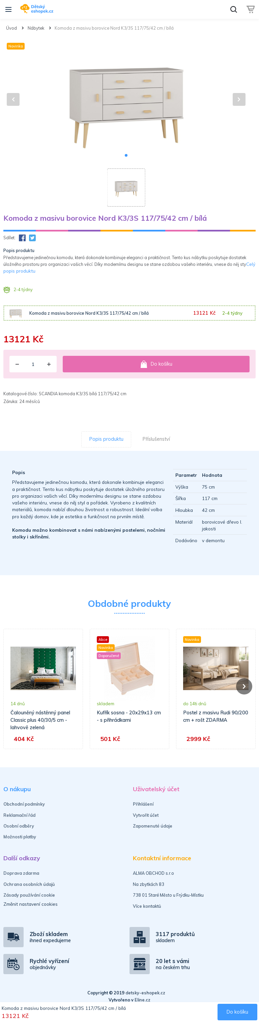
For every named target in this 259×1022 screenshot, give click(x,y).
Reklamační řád (19, 815)
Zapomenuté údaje (152, 826)
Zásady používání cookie (29, 895)
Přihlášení (143, 804)
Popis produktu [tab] (106, 439)
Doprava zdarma (21, 873)
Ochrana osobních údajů (29, 884)
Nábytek (36, 28)
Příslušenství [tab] (156, 439)
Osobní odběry (18, 826)
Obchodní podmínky (24, 804)
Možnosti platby (19, 836)
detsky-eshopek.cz (145, 992)
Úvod (11, 28)
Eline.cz (142, 999)
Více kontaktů (147, 906)
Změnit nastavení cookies (30, 904)
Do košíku (156, 364)
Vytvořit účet (146, 815)
